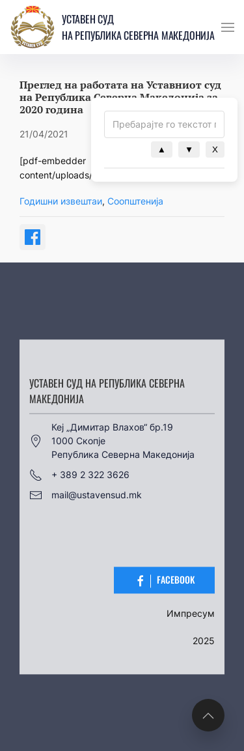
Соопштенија (135, 200)
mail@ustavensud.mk (85, 495)
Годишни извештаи (61, 200)
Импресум (191, 613)
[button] (227, 27)
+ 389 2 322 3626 (79, 474)
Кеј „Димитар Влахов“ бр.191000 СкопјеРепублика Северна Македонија (112, 440)
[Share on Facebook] (33, 237)
